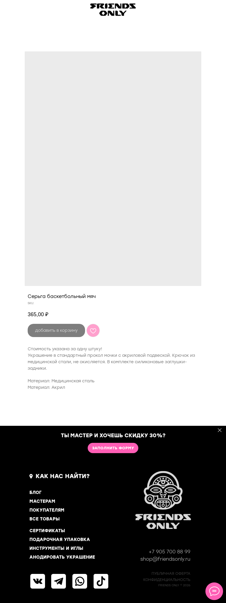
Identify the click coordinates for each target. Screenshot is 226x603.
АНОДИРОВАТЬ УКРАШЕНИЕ (62, 557)
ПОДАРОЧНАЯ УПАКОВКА (59, 539)
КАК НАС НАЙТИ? (63, 476)
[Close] (219, 430)
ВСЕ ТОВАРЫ (44, 519)
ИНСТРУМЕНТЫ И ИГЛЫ (56, 548)
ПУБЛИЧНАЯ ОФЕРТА (171, 574)
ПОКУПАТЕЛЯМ (46, 510)
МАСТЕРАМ (42, 501)
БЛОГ (35, 492)
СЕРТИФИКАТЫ (47, 530)
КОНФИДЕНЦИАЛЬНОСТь (166, 580)
